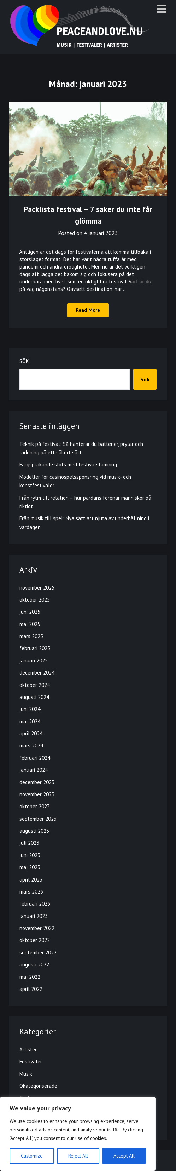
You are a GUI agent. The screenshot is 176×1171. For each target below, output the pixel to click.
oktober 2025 (34, 599)
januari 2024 (33, 770)
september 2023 (38, 818)
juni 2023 (29, 855)
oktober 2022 (34, 940)
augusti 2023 (34, 830)
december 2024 (36, 672)
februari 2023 (34, 903)
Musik (25, 1073)
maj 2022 (29, 977)
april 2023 (30, 879)
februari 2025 (34, 648)
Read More (88, 310)
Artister (28, 1049)
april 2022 (30, 989)
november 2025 (36, 587)
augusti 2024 (34, 697)
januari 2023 (33, 916)
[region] (78, 1134)
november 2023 (36, 794)
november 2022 (36, 928)
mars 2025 (31, 636)
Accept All (124, 1156)
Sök (24, 361)
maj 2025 (29, 624)
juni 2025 (29, 611)
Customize (32, 1156)
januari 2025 (33, 660)
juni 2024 (29, 709)
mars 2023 (31, 891)
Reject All (78, 1156)
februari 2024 (34, 757)
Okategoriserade (38, 1086)
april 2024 (30, 733)
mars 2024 (31, 745)
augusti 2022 (34, 964)
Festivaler (30, 1061)
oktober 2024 (34, 685)
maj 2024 (29, 721)
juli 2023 (29, 842)
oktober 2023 (34, 806)
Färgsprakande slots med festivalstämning (68, 464)
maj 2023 (29, 867)
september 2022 (38, 952)
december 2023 (36, 782)
